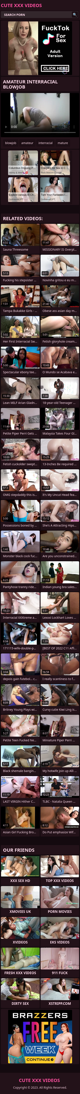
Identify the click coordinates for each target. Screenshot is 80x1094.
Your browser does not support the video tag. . (40, 115)
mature (63, 143)
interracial (45, 143)
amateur (27, 143)
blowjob (10, 143)
